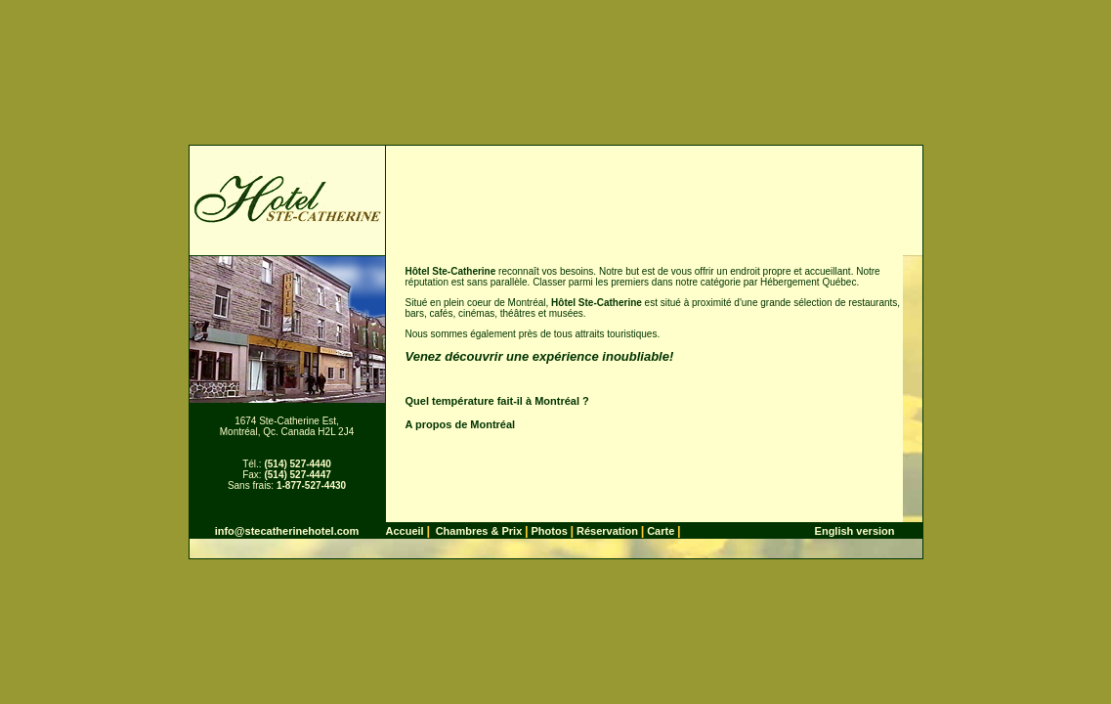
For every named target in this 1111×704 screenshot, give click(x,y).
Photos (549, 531)
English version (855, 531)
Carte (660, 531)
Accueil (405, 531)
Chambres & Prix (479, 531)
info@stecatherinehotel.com (287, 531)
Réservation (607, 531)
